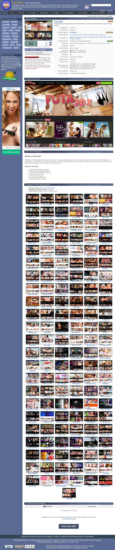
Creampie (6, 36)
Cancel (38, 49)
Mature (5, 45)
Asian (5, 30)
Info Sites (55, 13)
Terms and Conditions (44, 536)
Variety (72, 38)
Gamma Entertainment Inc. (48, 188)
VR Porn (14, 22)
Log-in (102, 11)
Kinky (15, 39)
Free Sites (32, 13)
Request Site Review (28, 536)
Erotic (97, 37)
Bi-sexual (84, 37)
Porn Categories (68, 13)
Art (20, 27)
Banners (65, 536)
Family (14, 25)
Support (48, 49)
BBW (11, 30)
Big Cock (72, 37)
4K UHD (6, 22)
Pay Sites (21, 13)
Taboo (16, 48)
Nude (18, 45)
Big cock (6, 27)
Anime (80, 35)
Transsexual (7, 48)
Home (12, 13)
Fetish (106, 37)
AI (105, 35)
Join (109, 11)
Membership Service (76, 536)
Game (110, 37)
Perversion (78, 38)
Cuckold (15, 36)
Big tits (13, 27)
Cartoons (85, 35)
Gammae (50, 189)
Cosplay (14, 33)
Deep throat (7, 39)
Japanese (6, 25)
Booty (18, 30)
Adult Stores (44, 13)
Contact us (57, 536)
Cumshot (75, 35)
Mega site (14, 42)
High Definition (93, 35)
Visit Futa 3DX (68, 526)
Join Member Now (69, 519)
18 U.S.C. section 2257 (70, 542)
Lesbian (5, 42)
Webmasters (89, 536)
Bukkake (6, 33)
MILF (12, 45)
